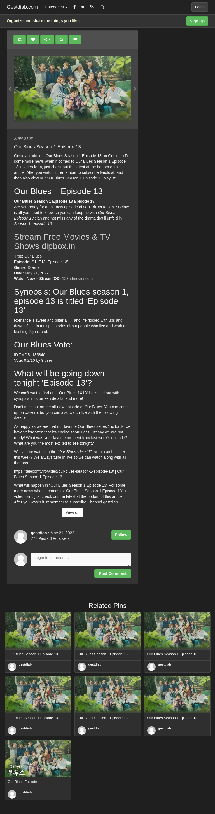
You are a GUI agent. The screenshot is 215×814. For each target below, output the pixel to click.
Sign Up (197, 21)
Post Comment (113, 573)
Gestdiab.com (22, 7)
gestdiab (25, 664)
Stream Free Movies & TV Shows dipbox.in (62, 241)
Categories (56, 7)
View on (73, 512)
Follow (121, 535)
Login (200, 7)
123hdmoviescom (77, 278)
